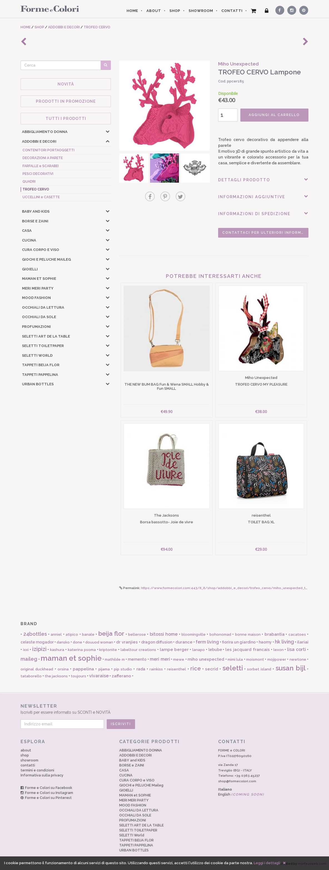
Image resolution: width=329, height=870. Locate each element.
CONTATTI (232, 11)
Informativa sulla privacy (42, 775)
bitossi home (164, 634)
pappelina (83, 669)
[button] (107, 131)
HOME (132, 11)
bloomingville (193, 634)
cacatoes (297, 634)
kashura (57, 650)
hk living (284, 642)
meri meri (160, 659)
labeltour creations (138, 650)
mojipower (276, 659)
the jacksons (56, 676)
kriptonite (108, 650)
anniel (56, 634)
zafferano (121, 675)
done (77, 642)
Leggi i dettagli (267, 863)
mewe (178, 659)
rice (195, 668)
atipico (72, 634)
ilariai (302, 642)
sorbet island (259, 669)
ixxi (26, 650)
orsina (63, 669)
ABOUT (153, 11)
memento (137, 659)
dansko (63, 642)
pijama (104, 669)
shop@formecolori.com (237, 781)
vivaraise (99, 675)
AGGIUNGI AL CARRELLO (274, 115)
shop (25, 755)
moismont (255, 659)
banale (88, 634)
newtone (298, 659)
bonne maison (248, 634)
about (26, 750)
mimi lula (235, 659)
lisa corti (296, 649)
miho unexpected (206, 659)
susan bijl (291, 668)
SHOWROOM (201, 11)
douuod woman (99, 642)
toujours (78, 676)
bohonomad (220, 634)
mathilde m (114, 659)
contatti (28, 765)
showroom (29, 760)
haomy (265, 642)
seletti (233, 668)
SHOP (175, 11)
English (241, 794)
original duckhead (37, 669)
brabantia (275, 634)
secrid (211, 669)
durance (184, 642)
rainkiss (156, 669)
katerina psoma (82, 650)
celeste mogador (37, 642)
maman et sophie (71, 658)
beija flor (111, 633)
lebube (215, 649)
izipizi (39, 649)
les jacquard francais (247, 649)
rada (140, 669)
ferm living (207, 642)
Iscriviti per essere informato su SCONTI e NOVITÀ (164, 709)
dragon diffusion (156, 642)
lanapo (198, 650)
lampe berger (174, 649)
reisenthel (176, 669)
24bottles (35, 634)
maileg (29, 659)
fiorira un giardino (239, 642)
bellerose (137, 634)
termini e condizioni (37, 770)
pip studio (123, 669)
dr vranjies (127, 642)
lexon (278, 650)
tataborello (31, 676)
